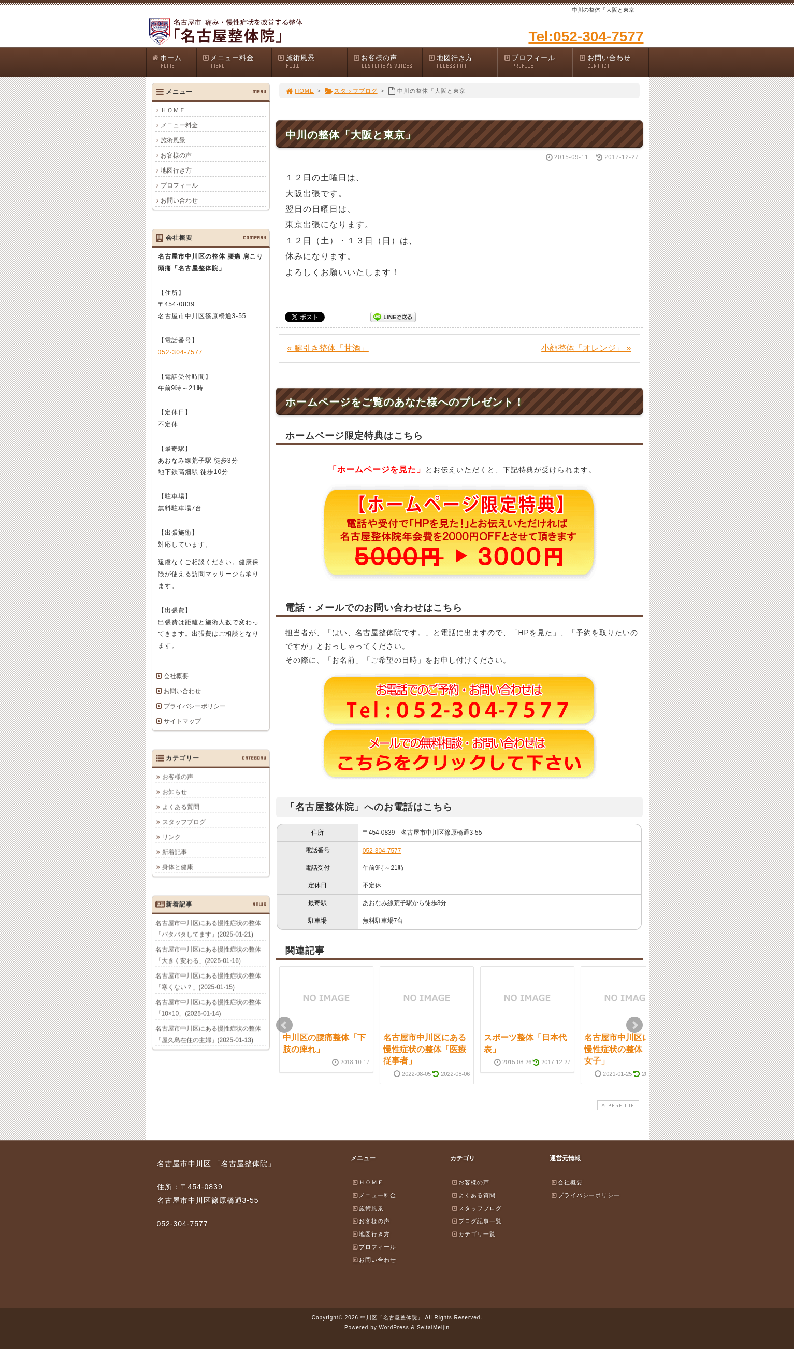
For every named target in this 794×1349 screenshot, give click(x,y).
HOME (299, 91)
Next (634, 1025)
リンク (171, 836)
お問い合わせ (613, 62)
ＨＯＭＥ (173, 110)
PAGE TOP (617, 1105)
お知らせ (174, 791)
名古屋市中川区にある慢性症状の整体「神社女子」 (625, 1049)
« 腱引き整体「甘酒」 (328, 347)
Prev (284, 1025)
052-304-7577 (382, 850)
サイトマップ (182, 721)
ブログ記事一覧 (476, 1221)
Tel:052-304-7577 (585, 36)
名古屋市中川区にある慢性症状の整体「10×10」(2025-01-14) (208, 1007)
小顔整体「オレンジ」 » (586, 347)
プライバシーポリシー (195, 706)
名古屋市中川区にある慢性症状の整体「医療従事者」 (424, 1049)
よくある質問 (180, 806)
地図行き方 (462, 62)
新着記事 (174, 851)
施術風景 (312, 62)
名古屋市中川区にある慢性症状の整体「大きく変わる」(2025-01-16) (208, 954)
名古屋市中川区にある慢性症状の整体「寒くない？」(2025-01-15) (208, 981)
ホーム (174, 62)
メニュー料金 (236, 62)
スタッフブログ (351, 91)
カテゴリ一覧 (473, 1234)
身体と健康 (177, 866)
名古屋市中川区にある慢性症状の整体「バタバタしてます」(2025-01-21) (208, 928)
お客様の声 (387, 62)
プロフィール (538, 62)
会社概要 (176, 676)
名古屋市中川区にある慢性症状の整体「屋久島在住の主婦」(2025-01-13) (208, 1034)
